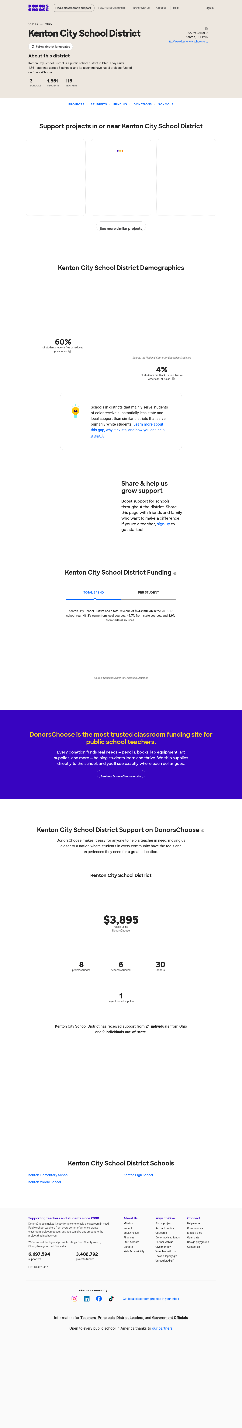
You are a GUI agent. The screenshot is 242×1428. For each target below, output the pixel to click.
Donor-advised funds (167, 1237)
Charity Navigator (38, 1246)
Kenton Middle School (44, 1182)
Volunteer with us (165, 1251)
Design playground (198, 1242)
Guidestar (60, 1246)
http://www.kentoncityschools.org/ (188, 41)
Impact (128, 1228)
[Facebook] (99, 1298)
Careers (128, 1246)
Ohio (48, 24)
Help (176, 7)
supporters (49, 1256)
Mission (128, 1223)
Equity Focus (131, 1232)
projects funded (97, 1256)
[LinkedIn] (86, 1298)
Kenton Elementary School (48, 1175)
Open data (193, 1237)
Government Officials (170, 1317)
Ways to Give (165, 1218)
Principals (106, 1317)
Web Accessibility (134, 1251)
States (33, 24)
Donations (143, 104)
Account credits (164, 1228)
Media (191, 1232)
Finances (129, 1237)
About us (161, 7)
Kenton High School (138, 1175)
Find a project (163, 1223)
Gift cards (161, 1232)
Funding (120, 104)
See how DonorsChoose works (121, 774)
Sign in (210, 7)
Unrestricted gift (164, 1260)
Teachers (88, 1317)
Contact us (193, 1246)
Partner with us (141, 7)
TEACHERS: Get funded (112, 7)
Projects (76, 104)
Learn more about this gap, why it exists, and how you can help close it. (128, 430)
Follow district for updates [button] (50, 47)
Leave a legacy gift (166, 1256)
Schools (166, 104)
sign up (163, 523)
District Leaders (129, 1317)
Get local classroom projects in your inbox (151, 1299)
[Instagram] (74, 1298)
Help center (194, 1223)
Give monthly (163, 1246)
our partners (162, 1328)
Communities (195, 1228)
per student (148, 592)
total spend (93, 592)
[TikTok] (111, 1298)
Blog (199, 1232)
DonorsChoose (38, 8)
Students (99, 104)
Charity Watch (92, 1242)
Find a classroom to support (73, 8)
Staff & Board (131, 1242)
